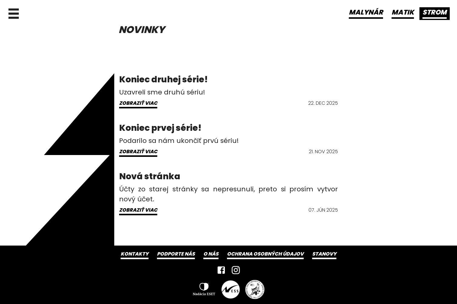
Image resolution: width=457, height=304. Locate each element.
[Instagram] (236, 270)
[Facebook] (221, 270)
